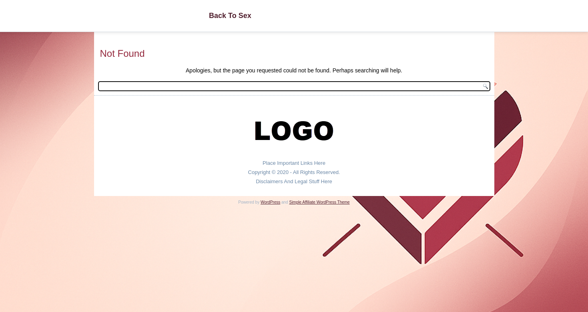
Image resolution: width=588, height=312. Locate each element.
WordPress (270, 202)
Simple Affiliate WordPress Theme (319, 202)
